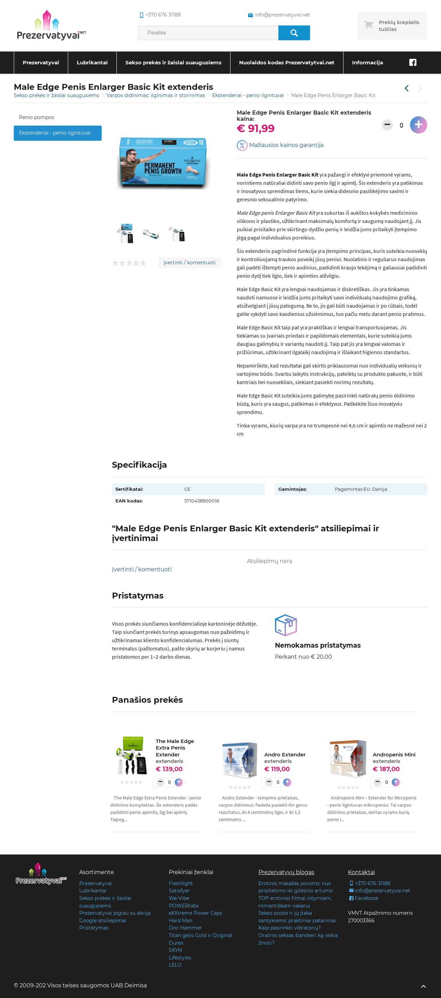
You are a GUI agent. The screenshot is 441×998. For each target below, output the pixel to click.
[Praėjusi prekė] (406, 89)
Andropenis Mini (394, 758)
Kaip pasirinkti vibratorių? (289, 928)
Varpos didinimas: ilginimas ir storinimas (156, 95)
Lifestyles (180, 958)
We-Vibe (179, 898)
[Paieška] (294, 32)
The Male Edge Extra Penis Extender (175, 751)
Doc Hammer (185, 928)
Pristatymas (94, 928)
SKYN (175, 950)
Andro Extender (285, 758)
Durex (176, 943)
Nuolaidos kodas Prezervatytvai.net (287, 62)
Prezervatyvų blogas (286, 872)
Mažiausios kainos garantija (280, 145)
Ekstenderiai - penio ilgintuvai (248, 95)
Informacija (367, 62)
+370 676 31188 (369, 883)
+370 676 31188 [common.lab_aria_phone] (159, 15)
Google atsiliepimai (102, 920)
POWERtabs (184, 906)
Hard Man (180, 920)
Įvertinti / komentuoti (190, 262)
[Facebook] (412, 63)
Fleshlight (181, 883)
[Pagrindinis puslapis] (52, 26)
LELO (175, 965)
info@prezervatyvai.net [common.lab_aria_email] (278, 15)
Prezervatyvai (41, 62)
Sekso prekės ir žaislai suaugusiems (173, 62)
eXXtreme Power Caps (195, 913)
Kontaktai (361, 872)
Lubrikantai (92, 62)
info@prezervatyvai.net (379, 891)
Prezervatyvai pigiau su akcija (115, 913)
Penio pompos (36, 117)
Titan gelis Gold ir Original (200, 935)
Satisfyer (179, 891)
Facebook (363, 898)
